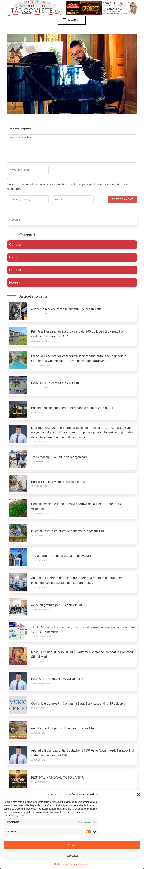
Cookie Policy (61, 864)
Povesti (14, 283)
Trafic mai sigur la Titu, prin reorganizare (57, 446)
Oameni (15, 270)
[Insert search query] (72, 220)
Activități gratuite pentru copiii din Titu (55, 582)
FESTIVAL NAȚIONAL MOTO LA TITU (55, 741)
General (15, 245)
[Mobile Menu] (72, 20)
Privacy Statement (79, 864)
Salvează (72, 855)
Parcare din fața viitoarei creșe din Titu (56, 469)
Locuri (13, 258)
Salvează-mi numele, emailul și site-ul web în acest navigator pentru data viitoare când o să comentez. (67, 187)
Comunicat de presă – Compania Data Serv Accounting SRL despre (76, 673)
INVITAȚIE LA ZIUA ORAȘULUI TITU (55, 650)
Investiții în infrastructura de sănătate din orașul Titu (65, 514)
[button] (138, 794)
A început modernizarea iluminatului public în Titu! (64, 308)
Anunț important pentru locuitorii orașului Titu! (60, 696)
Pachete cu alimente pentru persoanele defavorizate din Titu (71, 399)
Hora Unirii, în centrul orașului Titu (53, 376)
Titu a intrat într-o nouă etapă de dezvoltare (59, 537)
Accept (72, 845)
